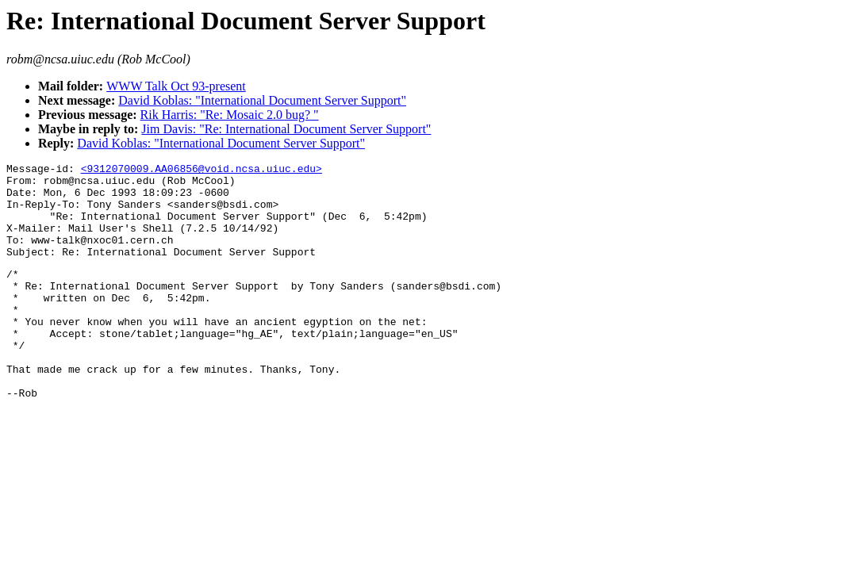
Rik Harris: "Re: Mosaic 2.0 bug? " (229, 114)
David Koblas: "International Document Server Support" (262, 100)
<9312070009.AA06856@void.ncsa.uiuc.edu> (201, 170)
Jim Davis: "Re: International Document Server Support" (286, 129)
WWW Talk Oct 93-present (176, 86)
